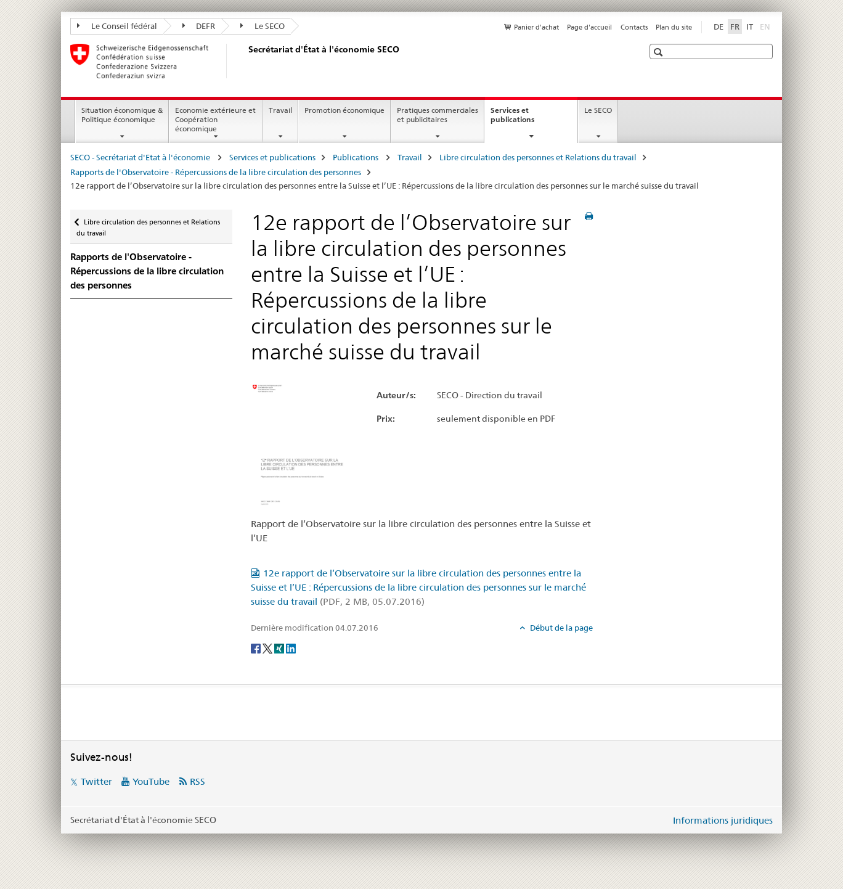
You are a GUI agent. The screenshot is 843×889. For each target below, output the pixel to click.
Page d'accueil (589, 27)
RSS (197, 781)
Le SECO (262, 25)
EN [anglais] (766, 25)
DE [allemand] (718, 26)
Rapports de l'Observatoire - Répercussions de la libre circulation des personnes (215, 172)
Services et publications (526, 119)
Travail (280, 110)
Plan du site (674, 27)
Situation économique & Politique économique (122, 114)
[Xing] (280, 648)
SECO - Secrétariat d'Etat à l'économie (141, 157)
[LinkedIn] (291, 648)
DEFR (199, 25)
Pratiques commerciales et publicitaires (437, 114)
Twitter (96, 781)
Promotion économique (344, 110)
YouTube (150, 781)
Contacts (634, 27)
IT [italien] (749, 26)
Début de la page (560, 628)
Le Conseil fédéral (117, 25)
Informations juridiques (723, 820)
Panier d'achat (536, 27)
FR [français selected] (734, 26)
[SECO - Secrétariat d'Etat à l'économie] (246, 61)
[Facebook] (257, 648)
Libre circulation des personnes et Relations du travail (538, 157)
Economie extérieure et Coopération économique (215, 119)
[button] (659, 52)
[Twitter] (268, 648)
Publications (356, 157)
